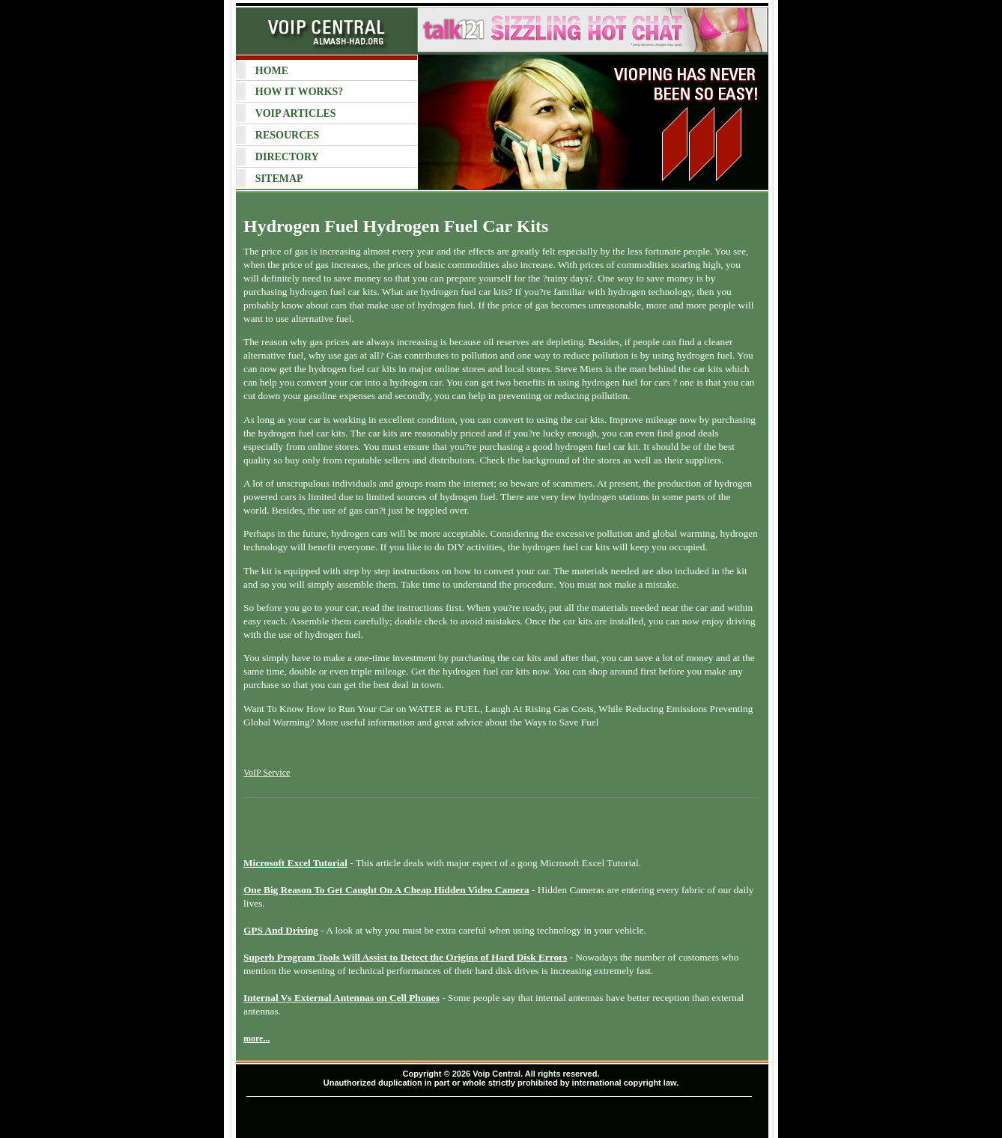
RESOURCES (287, 135)
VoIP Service (266, 772)
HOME (271, 70)
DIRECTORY (287, 156)
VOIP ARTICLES (295, 113)
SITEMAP (279, 178)
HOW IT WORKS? (299, 91)
